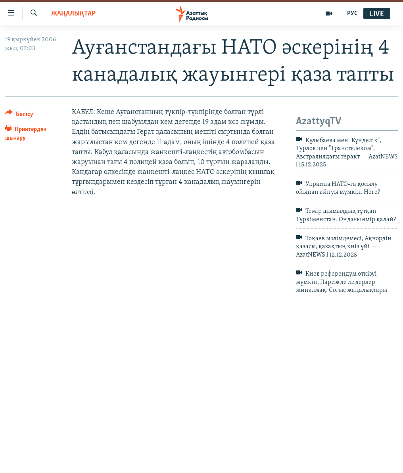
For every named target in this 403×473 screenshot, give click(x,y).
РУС (352, 13)
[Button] (19, 115)
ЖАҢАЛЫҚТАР (73, 13)
